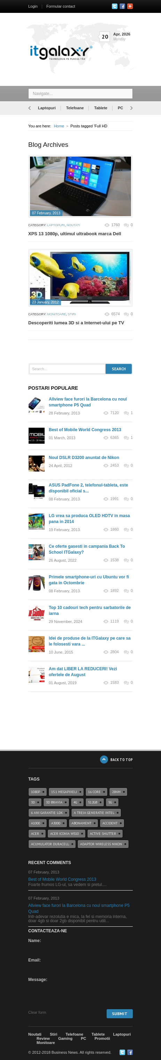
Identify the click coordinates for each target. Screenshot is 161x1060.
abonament (81, 823)
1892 (114, 591)
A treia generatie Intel (94, 812)
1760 (115, 225)
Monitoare (56, 314)
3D (33, 802)
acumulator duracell (50, 844)
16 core (94, 792)
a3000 (55, 823)
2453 (114, 465)
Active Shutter (103, 833)
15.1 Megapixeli (64, 792)
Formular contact (60, 6)
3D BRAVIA (54, 802)
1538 (114, 560)
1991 (114, 499)
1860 (114, 529)
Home (59, 126)
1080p (35, 792)
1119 (114, 621)
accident (109, 823)
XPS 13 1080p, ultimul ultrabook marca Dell (74, 233)
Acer (35, 833)
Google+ (130, 6)
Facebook (122, 6)
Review (43, 1038)
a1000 (35, 823)
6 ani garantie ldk (47, 812)
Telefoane (75, 108)
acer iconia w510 (64, 833)
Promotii (102, 1038)
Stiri (72, 314)
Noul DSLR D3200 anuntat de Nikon (84, 457)
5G (110, 802)
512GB (92, 802)
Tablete (100, 108)
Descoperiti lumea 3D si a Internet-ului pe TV (76, 322)
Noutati (73, 225)
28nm (116, 792)
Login (33, 6)
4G (75, 802)
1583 (114, 683)
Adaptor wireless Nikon (101, 844)
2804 (114, 652)
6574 (115, 314)
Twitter (114, 6)
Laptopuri (47, 108)
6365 (114, 438)
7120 (114, 413)
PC (120, 108)
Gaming (65, 1038)
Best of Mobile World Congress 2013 (85, 429)
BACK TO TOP (121, 759)
